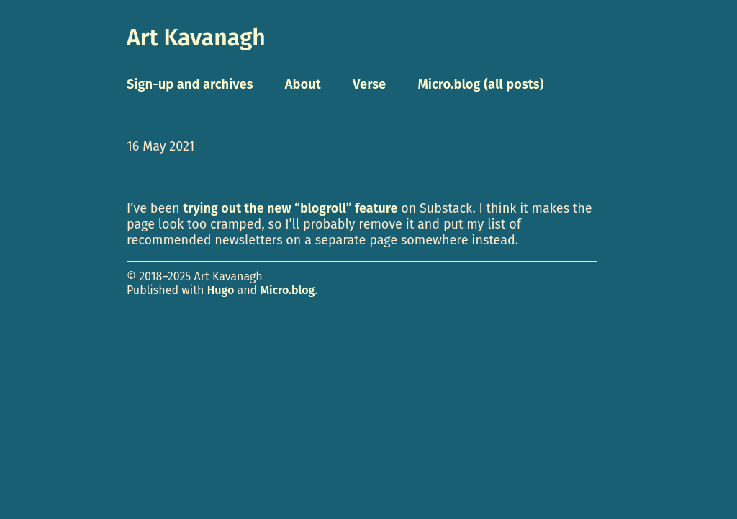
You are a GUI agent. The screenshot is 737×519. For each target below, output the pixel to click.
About (303, 84)
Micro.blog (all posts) (480, 84)
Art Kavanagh (196, 37)
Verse (369, 84)
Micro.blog (287, 290)
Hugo (221, 290)
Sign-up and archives (190, 84)
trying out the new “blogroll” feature (290, 208)
